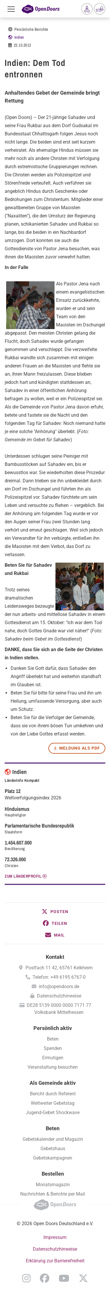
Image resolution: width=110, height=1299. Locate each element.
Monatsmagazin (53, 1184)
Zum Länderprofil (23, 876)
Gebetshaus (52, 1148)
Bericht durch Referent (53, 1094)
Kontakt (55, 957)
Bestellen (53, 1174)
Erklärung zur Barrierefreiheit (55, 1261)
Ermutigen (52, 1057)
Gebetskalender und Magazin (53, 1139)
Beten (53, 1039)
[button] (55, 912)
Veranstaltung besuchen (53, 1067)
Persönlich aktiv (52, 1028)
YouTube (64, 1278)
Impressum (55, 1237)
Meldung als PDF (79, 748)
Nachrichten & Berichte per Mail (52, 1194)
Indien (19, 37)
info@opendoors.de (59, 986)
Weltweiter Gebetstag (53, 1103)
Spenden (53, 1048)
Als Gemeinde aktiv (53, 1083)
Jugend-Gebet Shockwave (52, 1112)
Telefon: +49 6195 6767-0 (59, 977)
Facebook (44, 1278)
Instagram (26, 1278)
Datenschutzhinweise (59, 996)
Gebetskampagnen (52, 1158)
